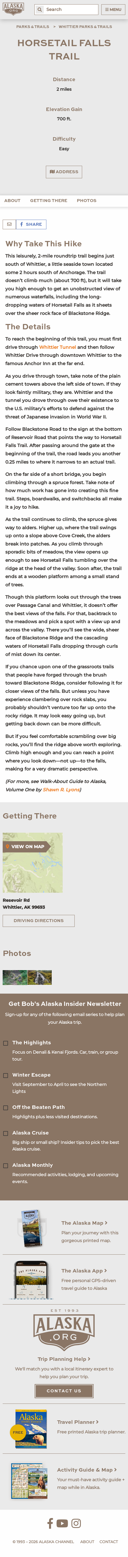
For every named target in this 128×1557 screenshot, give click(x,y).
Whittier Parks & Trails (85, 27)
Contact (108, 1541)
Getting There (48, 201)
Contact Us (64, 1391)
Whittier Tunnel (57, 347)
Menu (113, 9)
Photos (87, 201)
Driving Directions (39, 921)
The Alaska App (84, 1271)
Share (31, 225)
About (12, 201)
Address (64, 171)
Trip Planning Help (64, 1359)
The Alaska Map (84, 1223)
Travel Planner (78, 1422)
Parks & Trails (32, 27)
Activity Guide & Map (87, 1470)
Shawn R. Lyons (61, 789)
